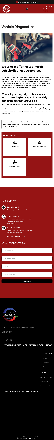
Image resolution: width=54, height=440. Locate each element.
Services (46, 363)
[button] (27, 9)
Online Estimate (45, 386)
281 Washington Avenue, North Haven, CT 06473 (18, 327)
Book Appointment (46, 377)
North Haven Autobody (8, 391)
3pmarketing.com (30, 438)
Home (45, 358)
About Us (46, 367)
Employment (44, 382)
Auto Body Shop (25, 391)
